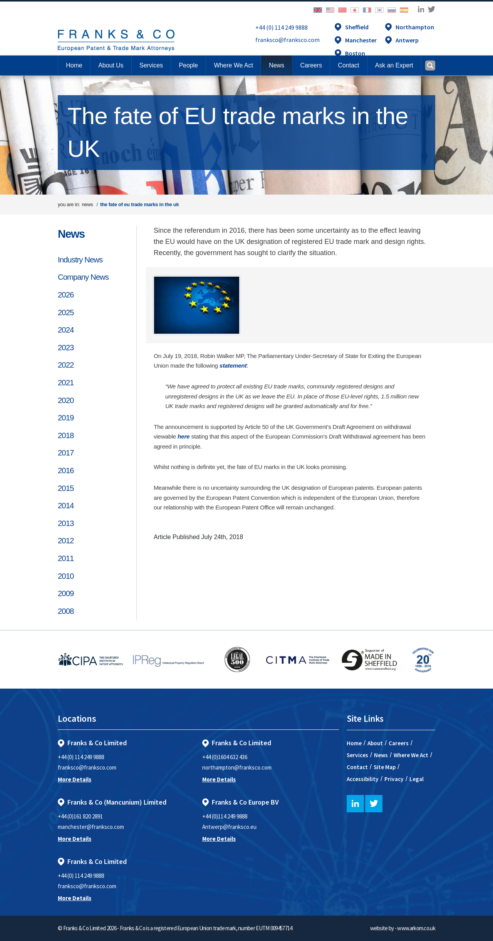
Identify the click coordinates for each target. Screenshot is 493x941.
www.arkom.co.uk (416, 928)
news (87, 204)
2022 (66, 365)
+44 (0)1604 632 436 (224, 757)
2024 (66, 330)
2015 (66, 488)
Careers (399, 743)
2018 (66, 435)
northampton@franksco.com (237, 767)
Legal (416, 779)
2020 (66, 400)
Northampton (415, 27)
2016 (66, 470)
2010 (66, 576)
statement (233, 365)
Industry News (80, 259)
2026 (66, 295)
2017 (66, 453)
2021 (66, 382)
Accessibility (363, 779)
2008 (66, 611)
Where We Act (411, 755)
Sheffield (357, 27)
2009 (66, 593)
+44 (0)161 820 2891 (80, 816)
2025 (66, 312)
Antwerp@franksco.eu (229, 826)
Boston (355, 53)
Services (357, 755)
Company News (83, 277)
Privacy (394, 779)
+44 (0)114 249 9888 (224, 816)
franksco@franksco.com (287, 40)
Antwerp (407, 40)
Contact (357, 767)
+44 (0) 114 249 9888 (281, 27)
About (375, 743)
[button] (348, 65)
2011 (66, 558)
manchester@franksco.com (91, 826)
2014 (66, 505)
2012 (66, 540)
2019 (66, 417)
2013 (66, 523)
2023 (66, 347)
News (71, 234)
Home (74, 65)
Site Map (385, 767)
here (184, 436)
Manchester (361, 40)
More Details (74, 779)
